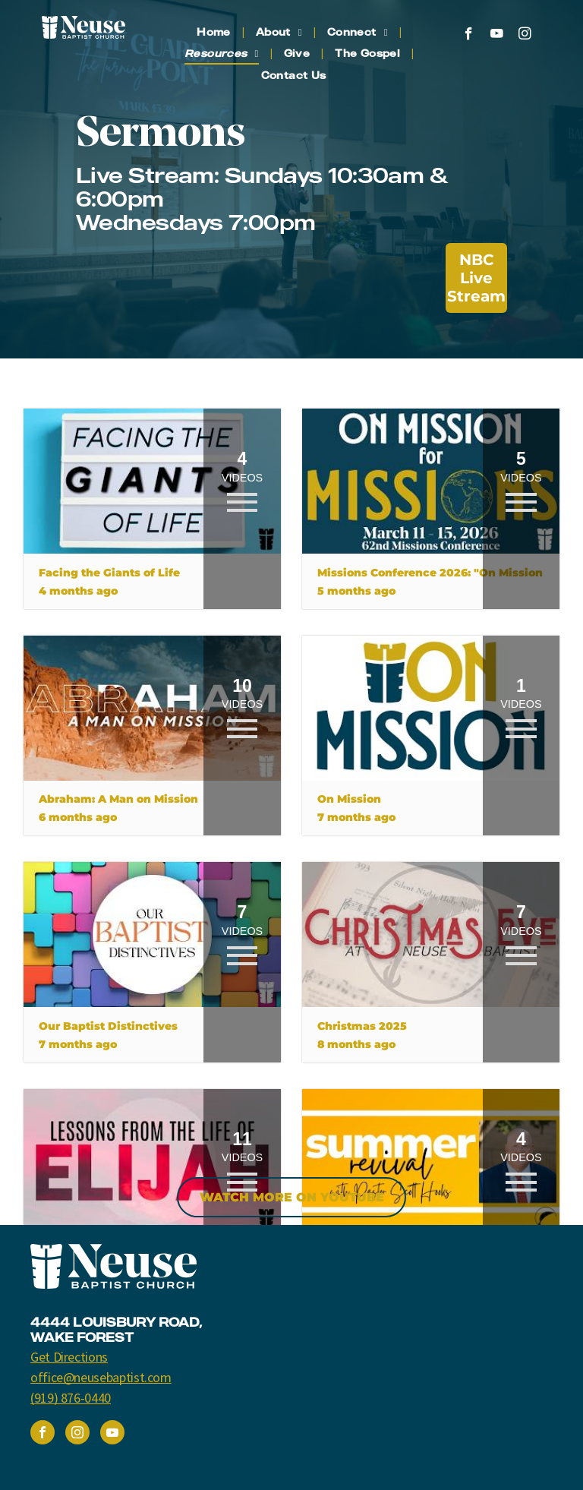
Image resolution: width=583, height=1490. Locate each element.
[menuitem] (214, 32)
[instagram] (524, 35)
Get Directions (69, 1356)
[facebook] (468, 35)
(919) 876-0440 (70, 1397)
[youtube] (496, 35)
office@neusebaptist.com (101, 1377)
